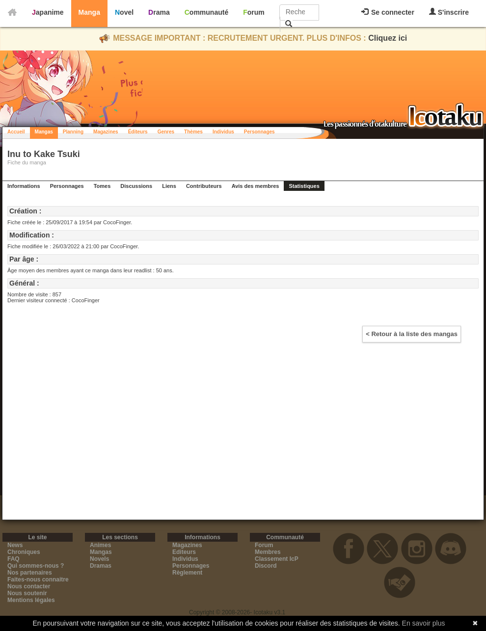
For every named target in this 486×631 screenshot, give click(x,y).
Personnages (259, 131)
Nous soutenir (27, 593)
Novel (124, 12)
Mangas (44, 131)
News (15, 545)
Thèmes (193, 131)
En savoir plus (423, 623)
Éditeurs (138, 131)
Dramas (100, 565)
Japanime (48, 12)
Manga (89, 12)
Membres (268, 552)
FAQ (13, 558)
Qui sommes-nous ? (35, 565)
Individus (223, 131)
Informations (23, 186)
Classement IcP (276, 558)
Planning (73, 131)
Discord (266, 565)
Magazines (105, 131)
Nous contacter (28, 586)
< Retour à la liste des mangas (412, 334)
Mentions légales (31, 600)
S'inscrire (449, 12)
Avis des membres (255, 186)
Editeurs (184, 552)
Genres (166, 131)
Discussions (136, 186)
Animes (100, 545)
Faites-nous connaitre (38, 579)
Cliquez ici (387, 38)
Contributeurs (204, 186)
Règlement (187, 572)
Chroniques (23, 552)
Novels (99, 558)
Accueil (16, 131)
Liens (169, 186)
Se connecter (387, 12)
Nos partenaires (29, 572)
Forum (254, 12)
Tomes (102, 186)
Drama (159, 12)
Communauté (206, 12)
